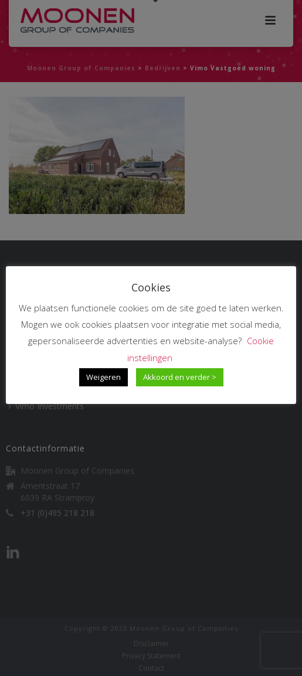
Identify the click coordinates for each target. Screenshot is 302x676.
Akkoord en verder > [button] (179, 377)
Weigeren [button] (103, 377)
